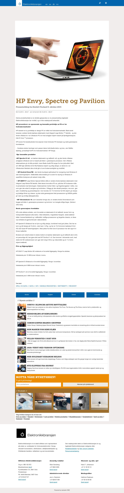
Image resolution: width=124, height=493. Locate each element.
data (32, 286)
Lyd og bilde (48, 417)
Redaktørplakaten (71, 449)
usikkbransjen (76, 417)
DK (54, 5)
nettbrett (62, 286)
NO (57, 5)
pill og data (99, 417)
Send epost (22, 479)
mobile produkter (48, 286)
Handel (30, 417)
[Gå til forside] (28, 3)
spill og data (21, 286)
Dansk (74, 295)
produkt (73, 286)
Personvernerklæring (72, 451)
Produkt (27, 419)
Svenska (97, 295)
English (50, 295)
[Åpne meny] (106, 3)
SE (50, 5)
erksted (19, 419)
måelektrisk (88, 417)
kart (30, 467)
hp (37, 286)
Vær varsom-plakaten (86, 449)
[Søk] (100, 3)
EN (47, 5)
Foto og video (21, 417)
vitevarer (39, 417)
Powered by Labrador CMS (62, 490)
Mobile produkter (61, 417)
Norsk (27, 295)
